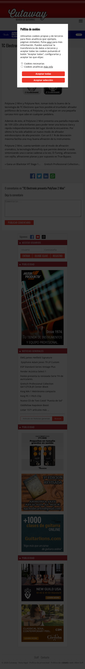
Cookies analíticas (33, 66)
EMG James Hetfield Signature (36, 357)
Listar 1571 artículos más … (34, 409)
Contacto (45, 657)
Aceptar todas (43, 73)
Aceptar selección (43, 80)
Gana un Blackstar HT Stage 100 (24, 164)
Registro (57, 256)
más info (48, 66)
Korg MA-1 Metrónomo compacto (37, 391)
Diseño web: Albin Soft (72, 662)
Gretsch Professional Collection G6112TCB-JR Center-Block (36, 385)
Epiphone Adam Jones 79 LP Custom (39, 362)
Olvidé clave (41, 256)
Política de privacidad (39, 662)
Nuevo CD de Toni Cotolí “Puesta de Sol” (41, 400)
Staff (36, 657)
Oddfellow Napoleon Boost (34, 405)
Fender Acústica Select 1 (33, 371)
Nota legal (23, 662)
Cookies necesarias (34, 63)
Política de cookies (59, 662)
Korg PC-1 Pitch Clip (30, 395)
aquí (49, 42)
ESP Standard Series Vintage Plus (37, 366)
